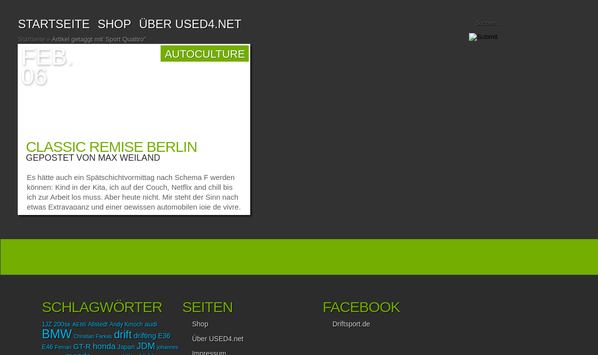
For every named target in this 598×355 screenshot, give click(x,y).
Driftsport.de (351, 324)
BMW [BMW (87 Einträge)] (57, 334)
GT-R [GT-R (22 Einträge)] (82, 346)
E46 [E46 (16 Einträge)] (47, 347)
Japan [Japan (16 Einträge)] (126, 347)
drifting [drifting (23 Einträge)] (144, 335)
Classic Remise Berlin (111, 147)
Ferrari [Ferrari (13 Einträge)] (63, 347)
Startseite (54, 24)
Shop (200, 324)
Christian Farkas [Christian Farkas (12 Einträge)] (93, 336)
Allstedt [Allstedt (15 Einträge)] (98, 324)
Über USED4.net (190, 24)
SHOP (114, 24)
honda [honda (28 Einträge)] (104, 346)
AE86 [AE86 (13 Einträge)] (79, 324)
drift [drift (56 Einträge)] (123, 334)
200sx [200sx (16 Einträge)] (62, 324)
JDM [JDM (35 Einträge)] (145, 346)
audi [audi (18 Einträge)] (151, 324)
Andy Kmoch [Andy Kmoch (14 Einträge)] (126, 324)
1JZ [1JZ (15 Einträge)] (47, 324)
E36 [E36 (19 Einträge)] (164, 336)
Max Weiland (129, 158)
